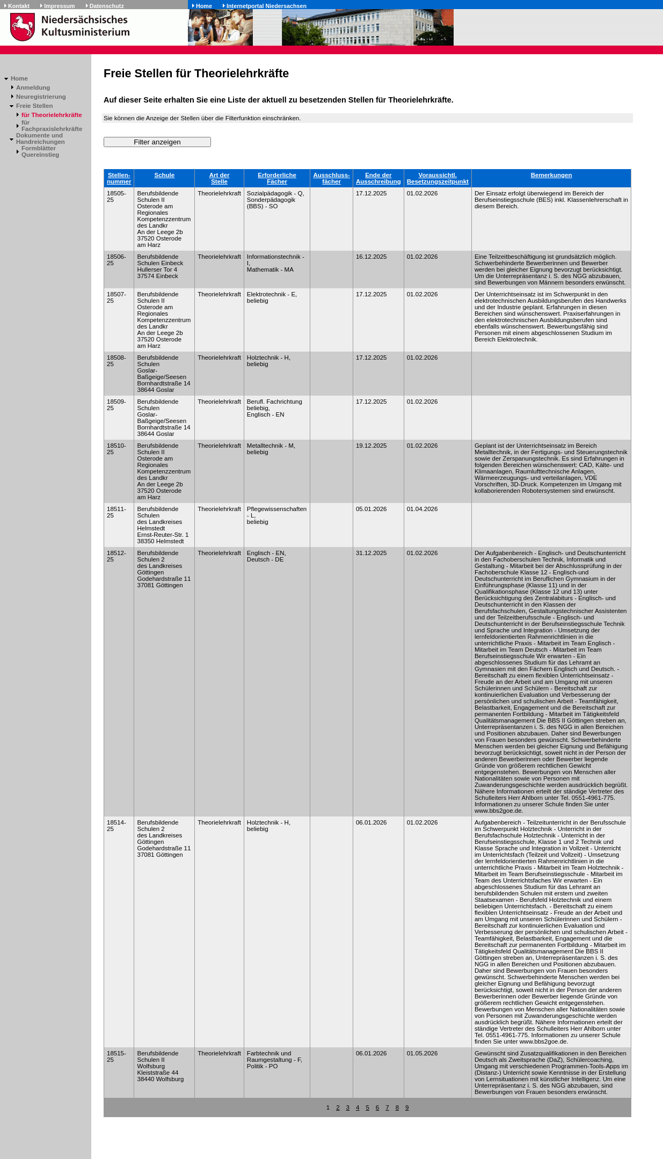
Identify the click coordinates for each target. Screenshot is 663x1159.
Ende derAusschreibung (378, 178)
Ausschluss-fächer (331, 178)
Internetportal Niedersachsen (267, 6)
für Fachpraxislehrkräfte (51, 125)
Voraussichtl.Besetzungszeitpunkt (438, 178)
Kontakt (19, 6)
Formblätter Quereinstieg (40, 151)
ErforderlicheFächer (277, 178)
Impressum (59, 6)
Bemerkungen (551, 175)
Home (204, 6)
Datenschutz (107, 6)
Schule (164, 175)
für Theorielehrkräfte (51, 115)
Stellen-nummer (119, 178)
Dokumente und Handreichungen (40, 138)
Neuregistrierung (41, 96)
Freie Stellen (34, 106)
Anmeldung (33, 87)
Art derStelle (219, 178)
